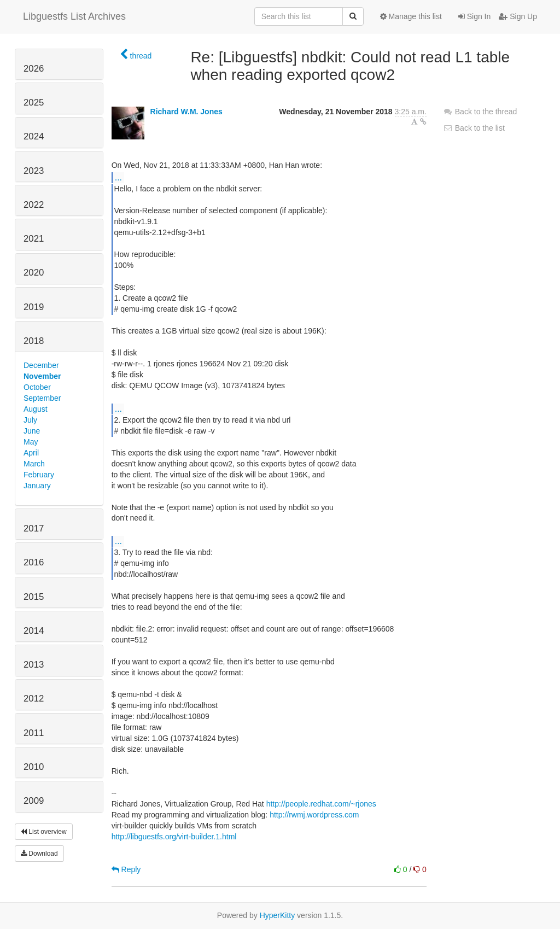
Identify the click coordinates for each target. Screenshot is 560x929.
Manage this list (411, 16)
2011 (34, 733)
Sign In (474, 16)
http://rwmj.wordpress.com (314, 814)
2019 (34, 307)
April (31, 452)
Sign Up (518, 16)
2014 (34, 631)
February (39, 474)
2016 (34, 562)
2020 (34, 272)
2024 (34, 136)
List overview (44, 831)
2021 (34, 238)
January (37, 485)
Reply (126, 869)
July (30, 420)
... (118, 177)
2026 (34, 68)
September (42, 398)
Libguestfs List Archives (74, 16)
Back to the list (474, 128)
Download (39, 853)
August (36, 409)
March (34, 463)
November (42, 376)
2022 (34, 205)
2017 (34, 528)
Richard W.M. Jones (186, 111)
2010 (34, 767)
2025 (34, 102)
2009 (34, 801)
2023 (34, 171)
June (32, 430)
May (31, 441)
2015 (34, 597)
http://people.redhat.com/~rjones (321, 803)
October (37, 387)
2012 (34, 698)
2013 (34, 664)
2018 (34, 341)
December (41, 365)
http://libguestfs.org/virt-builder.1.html (174, 836)
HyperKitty (277, 915)
